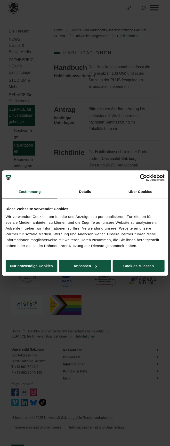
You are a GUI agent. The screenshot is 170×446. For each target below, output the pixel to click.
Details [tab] (85, 192)
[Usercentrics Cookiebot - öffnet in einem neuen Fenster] (143, 177)
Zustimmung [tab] (30, 192)
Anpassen (85, 266)
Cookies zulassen (138, 266)
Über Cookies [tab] (140, 192)
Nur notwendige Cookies (31, 266)
